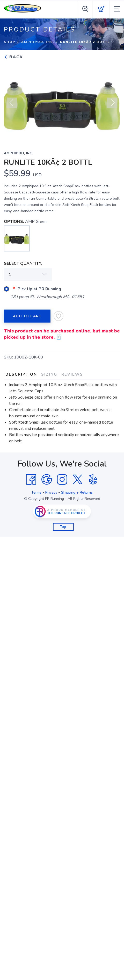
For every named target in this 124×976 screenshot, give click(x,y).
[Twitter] (77, 479)
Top (63, 527)
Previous (12, 105)
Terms (36, 492)
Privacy (51, 492)
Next (112, 105)
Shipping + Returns (77, 492)
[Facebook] (31, 479)
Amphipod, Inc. (37, 42)
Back (13, 57)
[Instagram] (62, 479)
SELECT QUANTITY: (23, 263)
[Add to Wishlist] (58, 316)
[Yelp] (93, 479)
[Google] (46, 479)
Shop (9, 42)
